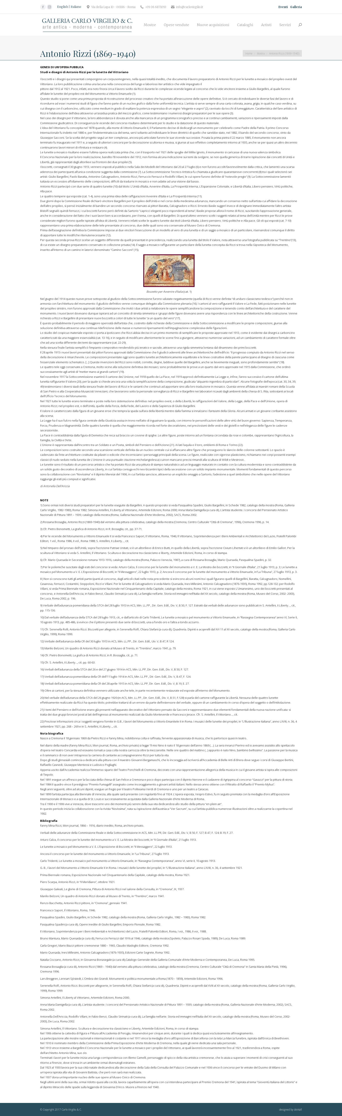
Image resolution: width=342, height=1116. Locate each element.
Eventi (283, 7)
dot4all (298, 1109)
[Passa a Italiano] (76, 7)
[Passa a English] (63, 7)
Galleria (296, 7)
